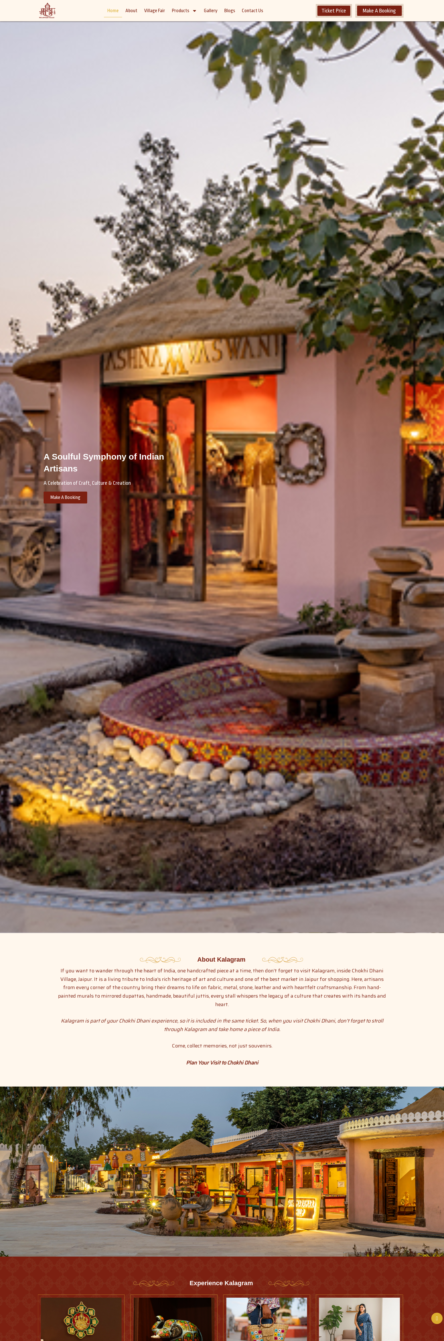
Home (113, 10)
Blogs (229, 10)
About (131, 10)
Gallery (210, 10)
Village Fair (154, 10)
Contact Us (252, 10)
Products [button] (184, 10)
